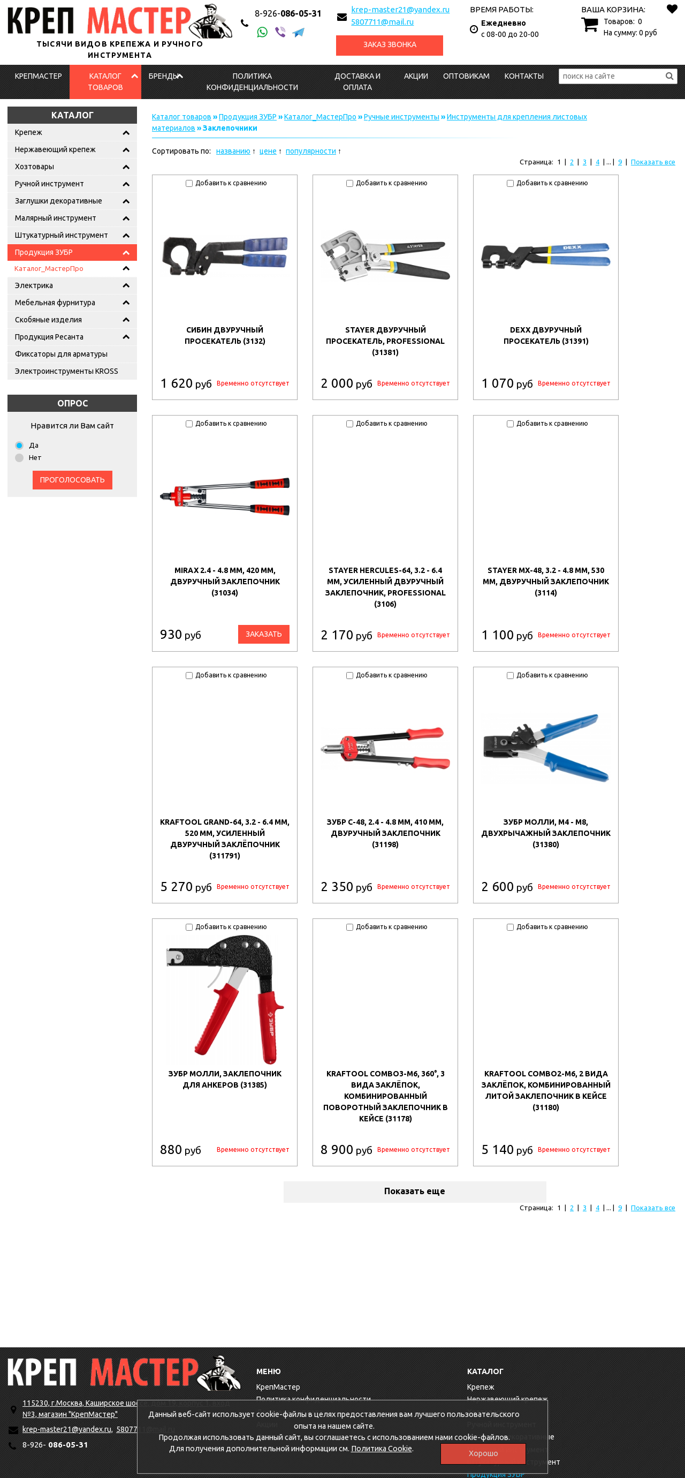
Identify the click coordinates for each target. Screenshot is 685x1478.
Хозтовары (34, 166)
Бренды (164, 76)
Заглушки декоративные (58, 201)
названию (233, 151)
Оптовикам (466, 76)
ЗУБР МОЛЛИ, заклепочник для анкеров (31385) (225, 1079)
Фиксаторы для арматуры (61, 354)
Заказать (264, 634)
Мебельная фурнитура (55, 302)
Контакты (524, 76)
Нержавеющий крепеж (55, 149)
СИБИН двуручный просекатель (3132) (225, 335)
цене (268, 151)
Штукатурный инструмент (61, 235)
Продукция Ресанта (49, 337)
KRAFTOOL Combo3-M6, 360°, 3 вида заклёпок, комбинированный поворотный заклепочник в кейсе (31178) (385, 1096)
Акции (416, 76)
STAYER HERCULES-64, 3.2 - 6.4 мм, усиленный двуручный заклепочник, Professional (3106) (385, 587)
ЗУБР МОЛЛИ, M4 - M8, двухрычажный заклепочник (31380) (546, 833)
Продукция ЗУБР (44, 252)
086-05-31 (288, 13)
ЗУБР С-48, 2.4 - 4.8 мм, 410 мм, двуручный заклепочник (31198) (385, 833)
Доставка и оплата (357, 82)
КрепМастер (38, 76)
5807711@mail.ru (382, 21)
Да (34, 445)
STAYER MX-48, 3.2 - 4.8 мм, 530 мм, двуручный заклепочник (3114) (546, 581)
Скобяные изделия (48, 319)
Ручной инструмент (49, 183)
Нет (35, 457)
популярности (311, 151)
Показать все (653, 161)
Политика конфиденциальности (252, 82)
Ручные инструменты (401, 116)
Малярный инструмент (55, 218)
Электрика (34, 285)
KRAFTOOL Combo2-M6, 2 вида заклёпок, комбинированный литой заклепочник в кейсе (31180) (546, 1090)
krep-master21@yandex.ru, (67, 1429)
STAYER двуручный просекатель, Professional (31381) (385, 341)
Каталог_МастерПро (48, 268)
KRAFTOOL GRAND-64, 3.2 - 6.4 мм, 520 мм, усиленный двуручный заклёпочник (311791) (225, 839)
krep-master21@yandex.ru (400, 9)
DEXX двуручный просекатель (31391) (546, 335)
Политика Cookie (381, 1448)
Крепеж (28, 132)
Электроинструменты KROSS (66, 371)
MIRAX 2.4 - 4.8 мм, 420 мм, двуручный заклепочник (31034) (225, 581)
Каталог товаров (105, 82)
